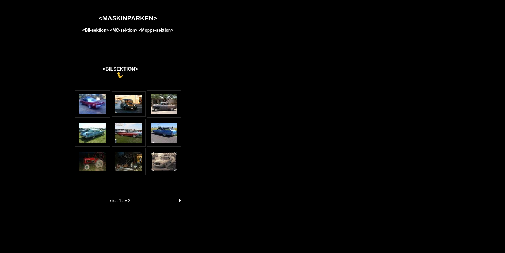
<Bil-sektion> (96, 30)
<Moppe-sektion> (156, 30)
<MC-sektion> (123, 30)
